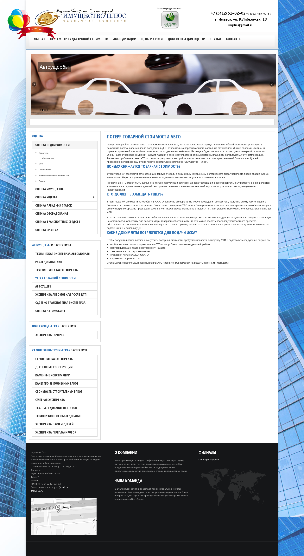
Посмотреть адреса (209, 459)
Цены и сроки (152, 38)
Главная (39, 38)
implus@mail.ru (240, 25)
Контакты (233, 38)
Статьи (215, 38)
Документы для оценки (186, 38)
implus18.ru (37, 490)
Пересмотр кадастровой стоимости (79, 38)
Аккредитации (124, 38)
